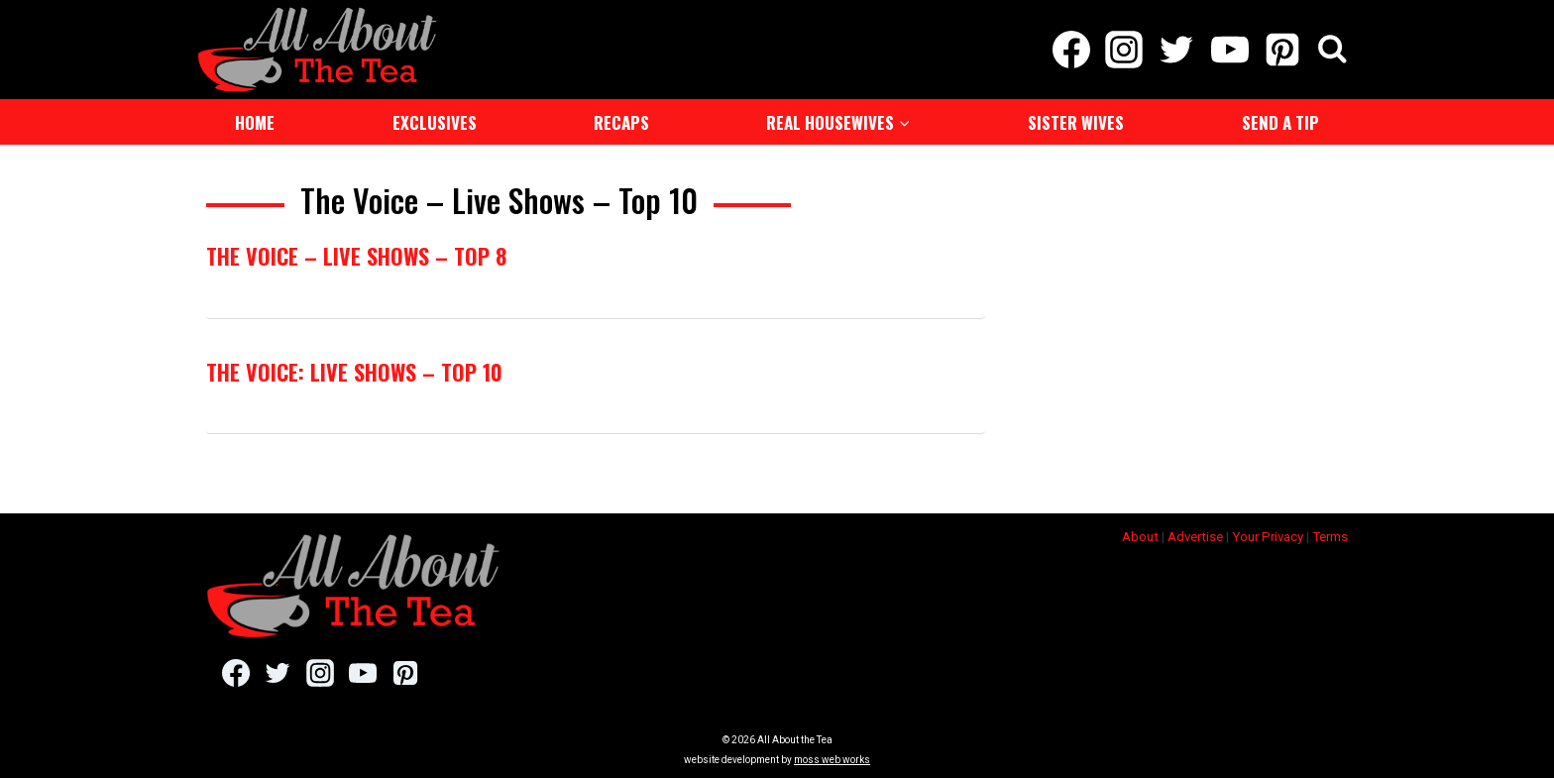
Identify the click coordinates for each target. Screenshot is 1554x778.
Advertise (1195, 536)
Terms (1330, 536)
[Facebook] (1071, 49)
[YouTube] (1229, 49)
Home (255, 122)
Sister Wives (1076, 122)
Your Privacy (1267, 536)
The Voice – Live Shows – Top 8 (356, 256)
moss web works (832, 759)
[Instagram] (1124, 49)
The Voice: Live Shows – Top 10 (354, 372)
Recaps (621, 122)
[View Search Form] (1332, 50)
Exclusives (434, 122)
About (1140, 536)
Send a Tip (1280, 122)
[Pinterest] (1282, 49)
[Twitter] (1177, 49)
